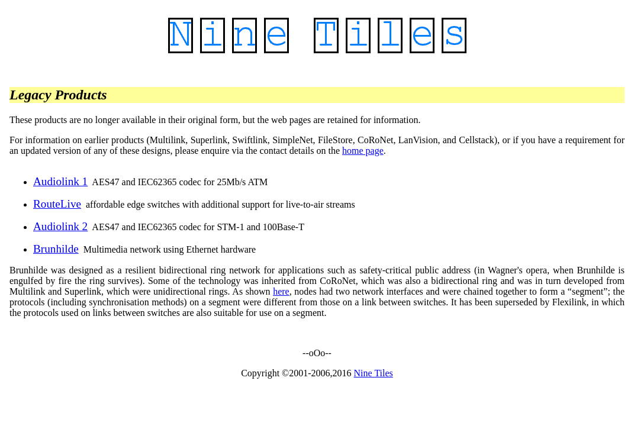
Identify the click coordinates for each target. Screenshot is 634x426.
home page (363, 151)
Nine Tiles (373, 373)
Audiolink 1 (60, 181)
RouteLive (57, 204)
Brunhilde (56, 249)
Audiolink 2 (60, 226)
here (281, 291)
